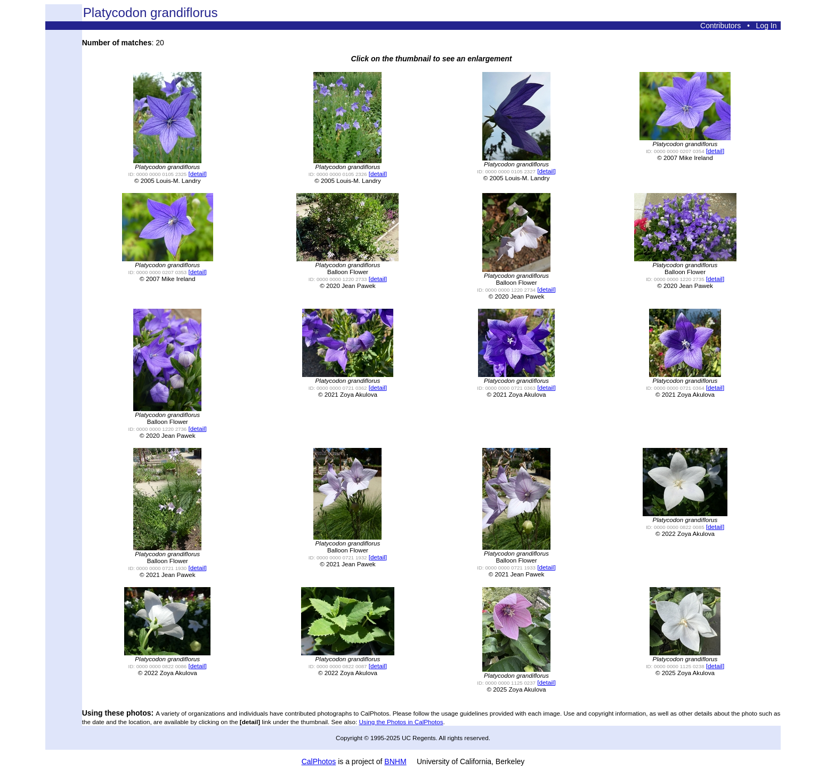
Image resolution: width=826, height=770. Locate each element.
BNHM (395, 761)
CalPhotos (319, 761)
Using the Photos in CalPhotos (401, 721)
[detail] (198, 173)
